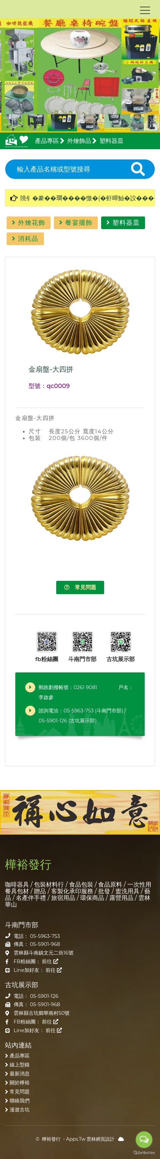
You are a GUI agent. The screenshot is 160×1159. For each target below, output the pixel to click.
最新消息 (20, 1073)
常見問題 (80, 587)
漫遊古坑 (20, 1109)
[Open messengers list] (144, 1139)
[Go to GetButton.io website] (144, 1152)
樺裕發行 (51, 1139)
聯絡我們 (20, 1100)
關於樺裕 (20, 1082)
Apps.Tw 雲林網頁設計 (90, 1139)
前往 (50, 961)
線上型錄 (20, 1064)
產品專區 (20, 1055)
